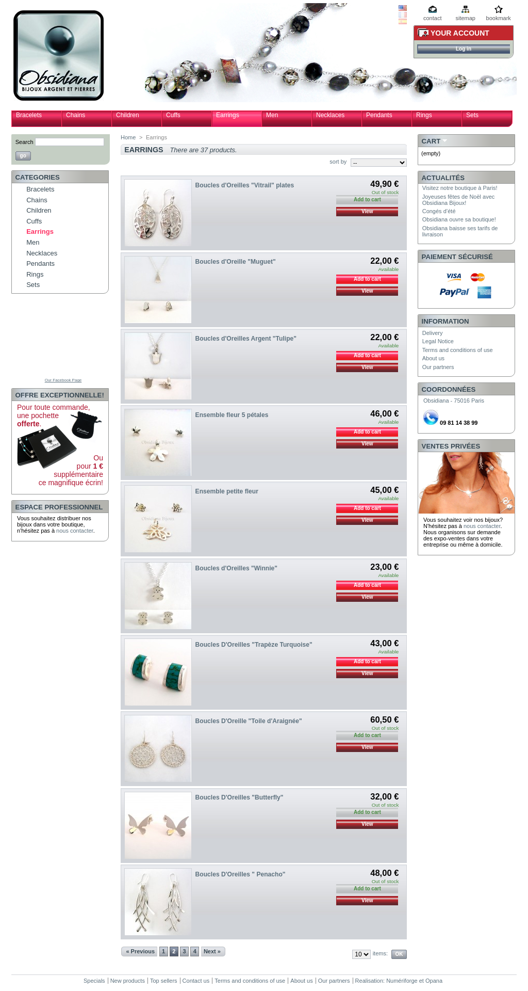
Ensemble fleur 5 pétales (232, 415)
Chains (75, 115)
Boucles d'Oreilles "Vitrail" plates (244, 185)
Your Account (460, 33)
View (367, 211)
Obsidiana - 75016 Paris (453, 400)
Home (128, 137)
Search (24, 142)
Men (272, 115)
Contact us (196, 981)
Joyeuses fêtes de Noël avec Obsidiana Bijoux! (458, 200)
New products (127, 981)
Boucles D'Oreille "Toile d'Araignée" (248, 721)
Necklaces (330, 115)
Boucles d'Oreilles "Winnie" (236, 568)
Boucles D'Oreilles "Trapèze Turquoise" (253, 644)
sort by (337, 161)
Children (127, 115)
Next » (212, 951)
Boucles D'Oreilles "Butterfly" (239, 797)
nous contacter (74, 531)
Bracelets (29, 115)
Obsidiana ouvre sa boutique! (459, 219)
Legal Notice (438, 341)
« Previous (140, 951)
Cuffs (173, 115)
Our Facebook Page (63, 380)
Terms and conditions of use (457, 350)
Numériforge (402, 981)
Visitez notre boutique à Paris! (460, 188)
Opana (433, 981)
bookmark (498, 18)
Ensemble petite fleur (226, 491)
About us (433, 358)
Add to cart (367, 279)
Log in (463, 49)
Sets (472, 115)
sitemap (465, 18)
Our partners (438, 367)
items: (380, 953)
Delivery (432, 333)
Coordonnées (449, 389)
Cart (431, 141)
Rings (424, 115)
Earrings (227, 115)
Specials (94, 981)
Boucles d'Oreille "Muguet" (235, 261)
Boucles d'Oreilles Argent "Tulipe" (245, 338)
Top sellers (163, 981)
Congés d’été (439, 211)
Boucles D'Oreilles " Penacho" (240, 874)
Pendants (379, 115)
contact (432, 18)
